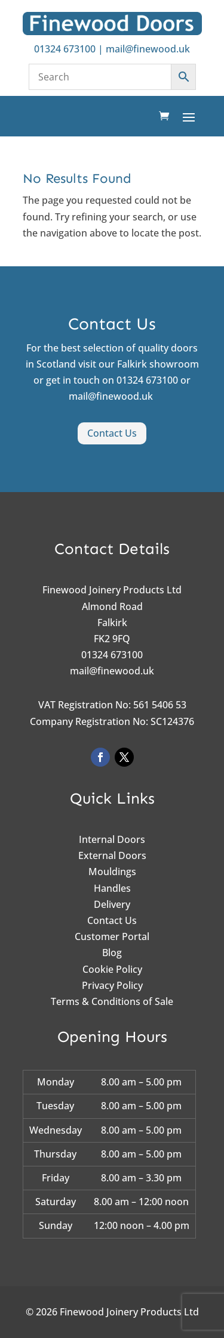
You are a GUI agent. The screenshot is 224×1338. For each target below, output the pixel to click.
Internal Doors (112, 839)
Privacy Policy (112, 985)
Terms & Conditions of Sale (112, 1001)
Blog (112, 952)
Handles (112, 888)
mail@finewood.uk (148, 48)
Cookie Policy (112, 969)
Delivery (112, 904)
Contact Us (112, 433)
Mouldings (112, 871)
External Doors (112, 855)
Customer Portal (112, 936)
